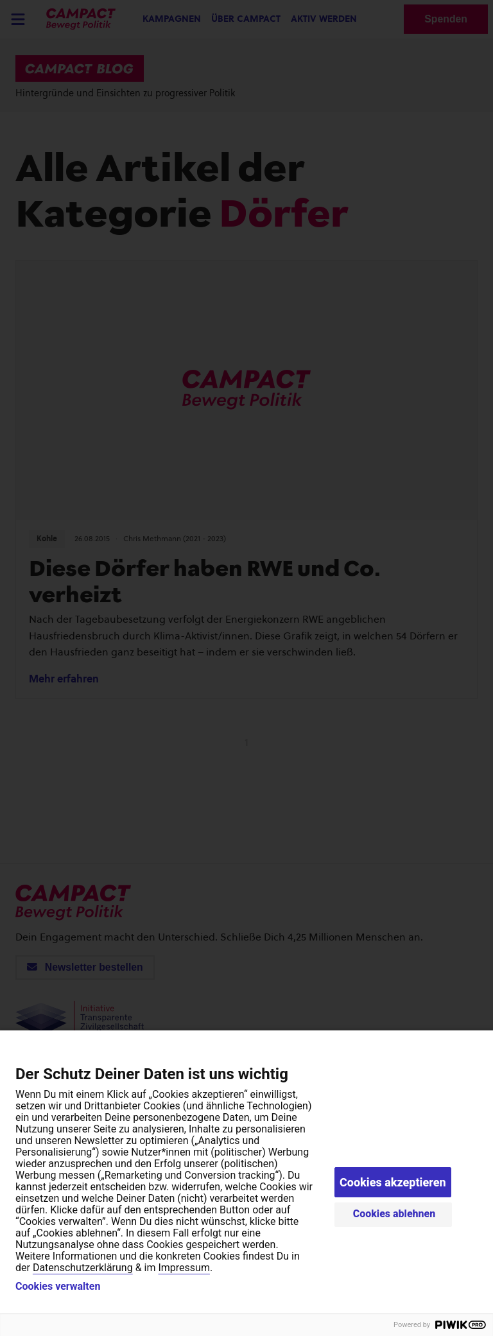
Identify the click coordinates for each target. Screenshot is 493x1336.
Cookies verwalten (57, 1286)
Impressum (184, 1268)
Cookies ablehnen (394, 1214)
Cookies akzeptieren (393, 1182)
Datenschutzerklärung (83, 1268)
